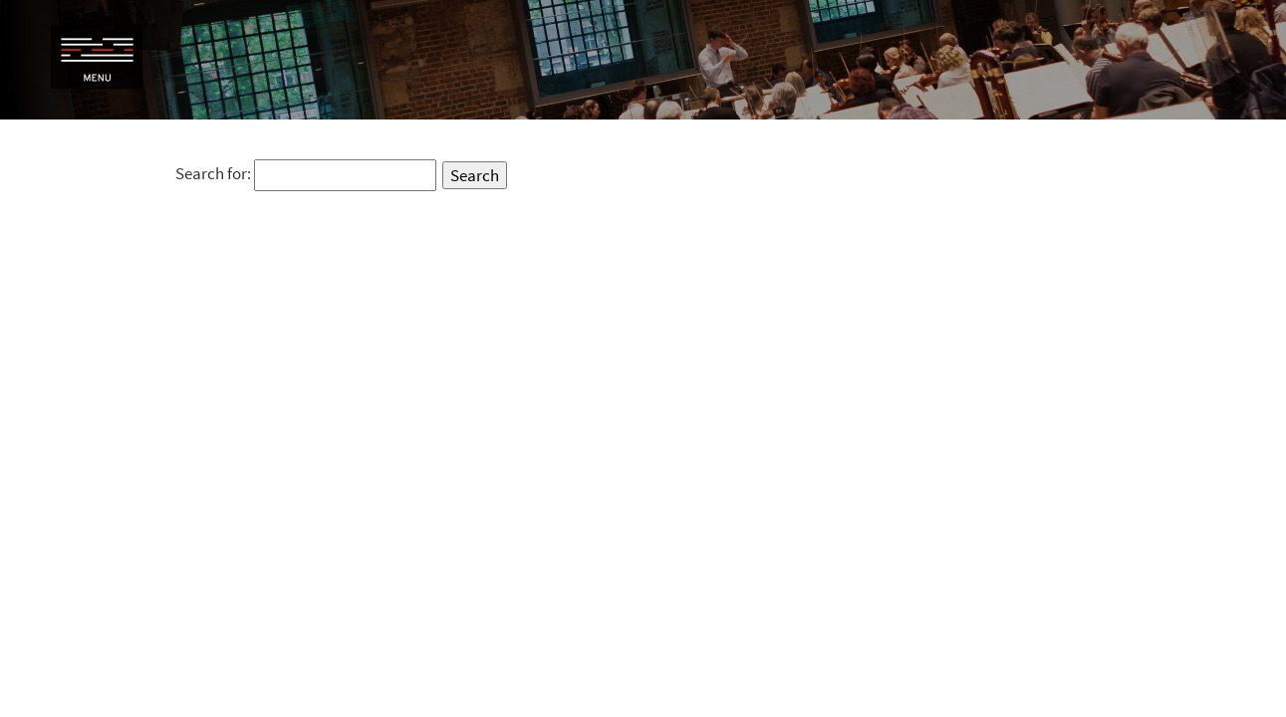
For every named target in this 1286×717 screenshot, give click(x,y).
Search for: (213, 173)
